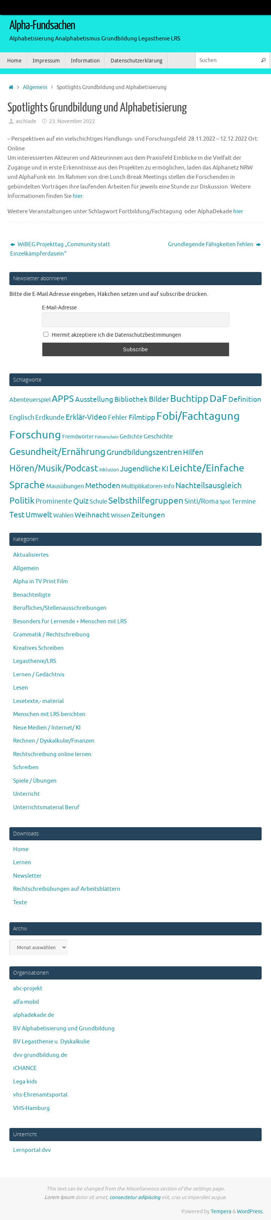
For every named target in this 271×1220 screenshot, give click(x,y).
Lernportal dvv (32, 1150)
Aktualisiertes (31, 555)
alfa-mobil (26, 1002)
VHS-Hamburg (31, 1108)
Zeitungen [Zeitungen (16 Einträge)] (148, 515)
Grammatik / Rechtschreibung (51, 634)
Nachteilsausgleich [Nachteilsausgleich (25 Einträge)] (208, 485)
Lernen (22, 862)
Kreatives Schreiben (38, 648)
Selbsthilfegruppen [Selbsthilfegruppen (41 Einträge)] (145, 500)
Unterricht (26, 794)
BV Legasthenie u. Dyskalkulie (51, 1041)
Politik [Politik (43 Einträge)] (21, 500)
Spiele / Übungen (35, 781)
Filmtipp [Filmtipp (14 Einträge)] (142, 417)
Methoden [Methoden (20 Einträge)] (102, 485)
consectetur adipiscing (134, 1197)
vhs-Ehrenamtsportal (40, 1094)
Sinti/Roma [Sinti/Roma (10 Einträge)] (201, 501)
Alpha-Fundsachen (42, 25)
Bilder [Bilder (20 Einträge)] (159, 399)
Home (20, 849)
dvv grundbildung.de (40, 1055)
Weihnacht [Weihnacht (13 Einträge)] (92, 515)
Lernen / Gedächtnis (38, 674)
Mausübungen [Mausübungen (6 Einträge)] (65, 486)
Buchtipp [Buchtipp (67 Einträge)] (189, 399)
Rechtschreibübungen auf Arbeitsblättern (66, 889)
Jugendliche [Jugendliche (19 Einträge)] (140, 469)
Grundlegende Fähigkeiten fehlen (214, 244)
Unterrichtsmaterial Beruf (46, 807)
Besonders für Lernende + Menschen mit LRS (70, 621)
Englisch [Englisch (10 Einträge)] (21, 417)
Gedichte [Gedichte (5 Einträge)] (131, 436)
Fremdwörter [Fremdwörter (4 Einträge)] (78, 436)
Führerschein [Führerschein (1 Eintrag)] (106, 437)
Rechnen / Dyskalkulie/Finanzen (53, 740)
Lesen (20, 687)
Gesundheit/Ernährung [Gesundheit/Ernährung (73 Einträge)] (57, 452)
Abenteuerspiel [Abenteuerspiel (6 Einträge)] (30, 400)
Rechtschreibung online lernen (52, 754)
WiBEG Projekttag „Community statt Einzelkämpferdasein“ (60, 249)
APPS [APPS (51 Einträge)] (63, 398)
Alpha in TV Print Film (40, 581)
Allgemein (35, 87)
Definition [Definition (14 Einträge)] (244, 399)
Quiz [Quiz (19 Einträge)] (80, 501)
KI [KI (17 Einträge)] (165, 469)
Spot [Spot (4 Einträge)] (225, 501)
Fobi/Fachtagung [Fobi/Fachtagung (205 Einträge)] (198, 416)
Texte (20, 902)
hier (77, 196)
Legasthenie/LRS (34, 661)
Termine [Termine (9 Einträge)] (244, 501)
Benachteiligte (32, 595)
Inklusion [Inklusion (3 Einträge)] (109, 470)
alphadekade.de (33, 1015)
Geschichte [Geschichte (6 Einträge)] (158, 436)
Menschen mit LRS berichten (49, 714)
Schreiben (26, 767)
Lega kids (25, 1081)
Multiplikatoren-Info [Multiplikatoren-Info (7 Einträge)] (147, 486)
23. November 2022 (72, 121)
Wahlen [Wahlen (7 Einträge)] (63, 515)
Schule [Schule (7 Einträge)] (98, 501)
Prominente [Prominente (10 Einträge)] (54, 501)
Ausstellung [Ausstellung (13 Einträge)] (94, 399)
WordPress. (250, 1211)
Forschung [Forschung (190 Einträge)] (35, 435)
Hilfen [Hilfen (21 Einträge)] (193, 452)
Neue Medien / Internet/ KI (47, 727)
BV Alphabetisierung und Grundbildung (64, 1028)
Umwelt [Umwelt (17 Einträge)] (38, 515)
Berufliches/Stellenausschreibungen (59, 608)
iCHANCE (25, 1068)
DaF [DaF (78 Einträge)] (218, 398)
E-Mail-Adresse (59, 308)
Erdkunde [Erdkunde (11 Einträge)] (49, 417)
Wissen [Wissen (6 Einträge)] (120, 515)
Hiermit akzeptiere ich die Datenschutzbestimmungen (112, 335)
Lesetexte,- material (38, 701)
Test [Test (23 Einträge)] (16, 515)
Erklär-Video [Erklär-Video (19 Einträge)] (86, 417)
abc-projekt (27, 988)
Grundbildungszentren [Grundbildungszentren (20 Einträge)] (144, 452)
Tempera (221, 1211)
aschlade (26, 121)
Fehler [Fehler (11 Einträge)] (117, 417)
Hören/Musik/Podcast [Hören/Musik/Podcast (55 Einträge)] (53, 468)
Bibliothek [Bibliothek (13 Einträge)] (131, 399)
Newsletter (27, 876)
